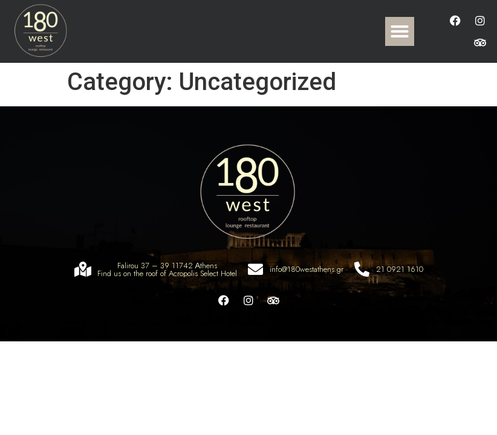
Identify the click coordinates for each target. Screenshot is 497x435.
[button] (399, 31)
